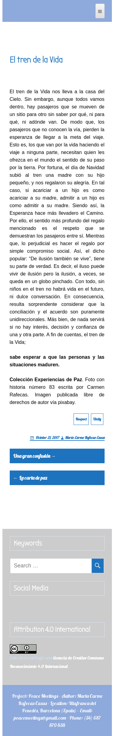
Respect (81, 419)
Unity (97, 419)
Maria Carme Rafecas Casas (85, 437)
